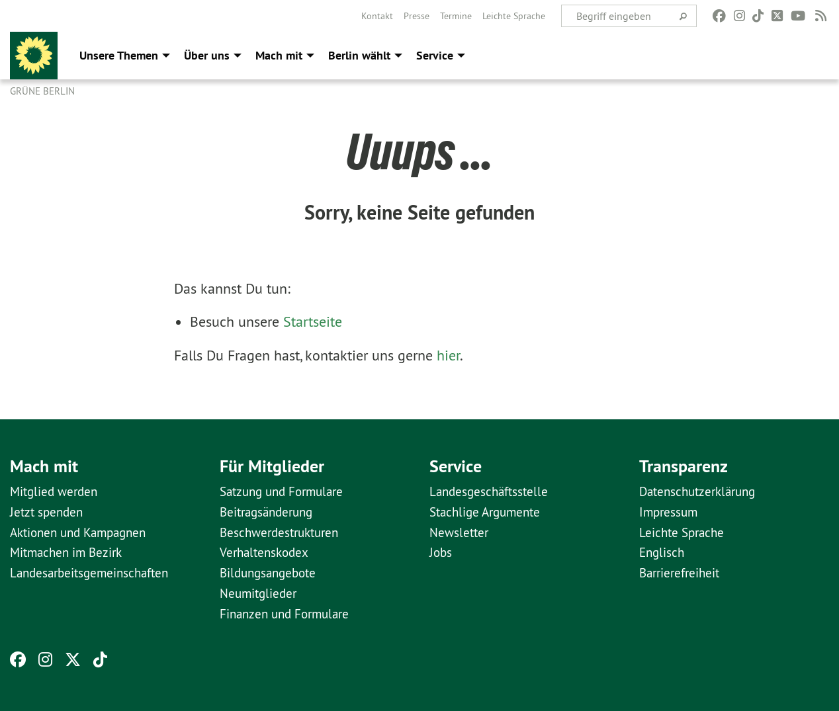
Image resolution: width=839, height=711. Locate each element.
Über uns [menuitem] (207, 55)
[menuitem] (377, 16)
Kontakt (377, 16)
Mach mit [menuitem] (278, 55)
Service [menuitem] (434, 55)
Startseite (312, 321)
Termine (456, 16)
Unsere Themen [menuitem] (118, 55)
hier (448, 355)
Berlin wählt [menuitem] (359, 55)
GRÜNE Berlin (42, 91)
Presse (416, 16)
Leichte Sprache (513, 16)
